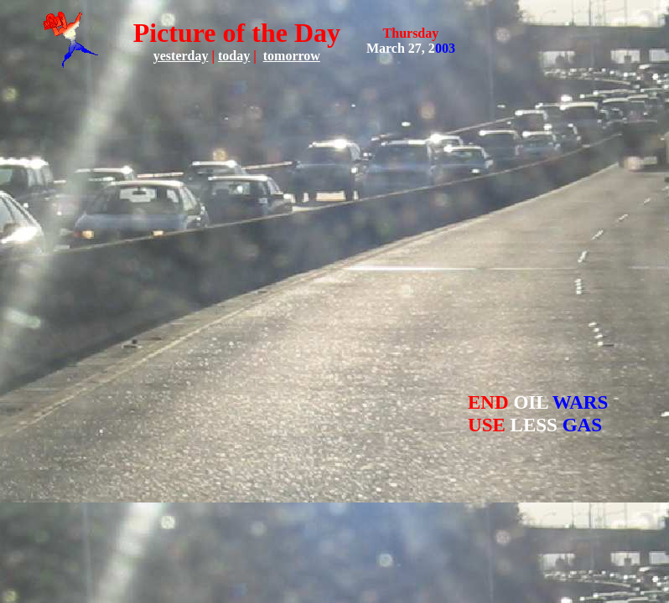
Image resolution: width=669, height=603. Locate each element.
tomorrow (291, 56)
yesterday (181, 56)
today (234, 56)
